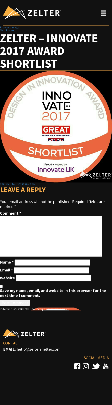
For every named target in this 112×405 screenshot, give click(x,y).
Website (7, 277)
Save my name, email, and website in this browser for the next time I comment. (53, 293)
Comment (10, 213)
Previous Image (9, 27)
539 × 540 (28, 184)
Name (7, 262)
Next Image (7, 30)
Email (6, 270)
